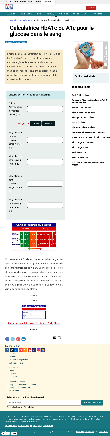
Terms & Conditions (14, 407)
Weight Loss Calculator (82, 107)
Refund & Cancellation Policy (20, 388)
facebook (7, 350)
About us (12, 354)
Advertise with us (11, 426)
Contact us (38, 2)
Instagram (38, 350)
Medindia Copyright (25, 426)
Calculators (63, 14)
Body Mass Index (79, 152)
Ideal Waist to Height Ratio (83, 112)
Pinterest (18, 339)
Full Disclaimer (32, 422)
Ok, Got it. (6, 433)
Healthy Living (26, 14)
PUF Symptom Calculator (83, 117)
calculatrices (24, 20)
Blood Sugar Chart (80, 147)
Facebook (7, 339)
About (8, 2)
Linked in (16, 350)
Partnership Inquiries (17, 381)
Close (14, 433)
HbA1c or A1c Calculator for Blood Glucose (91, 137)
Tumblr (34, 350)
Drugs (86, 14)
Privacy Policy (37, 426)
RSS (25, 350)
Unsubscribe (14, 391)
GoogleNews (43, 350)
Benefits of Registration (18, 360)
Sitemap (12, 374)
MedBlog (30, 2)
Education (11, 17)
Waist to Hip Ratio (80, 157)
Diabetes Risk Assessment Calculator (88, 132)
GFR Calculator (78, 122)
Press (11, 371)
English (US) (47, 3)
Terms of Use (48, 426)
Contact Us (13, 368)
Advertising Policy (16, 363)
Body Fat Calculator (80, 95)
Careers (15, 2)
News (38, 14)
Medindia (13, 20)
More (22, 17)
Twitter (12, 339)
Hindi (24, 42)
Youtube (30, 350)
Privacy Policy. (29, 407)
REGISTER (91, 8)
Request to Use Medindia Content (22, 385)
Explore (11, 14)
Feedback (13, 377)
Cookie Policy (80, 432)
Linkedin (23, 339)
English (9, 42)
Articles (76, 14)
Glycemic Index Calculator (83, 127)
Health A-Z (50, 14)
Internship (23, 2)
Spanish (17, 42)
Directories (97, 14)
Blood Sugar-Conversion (82, 142)
